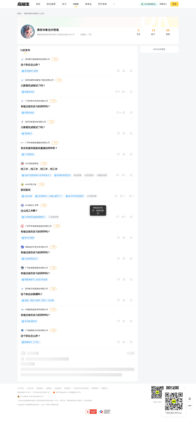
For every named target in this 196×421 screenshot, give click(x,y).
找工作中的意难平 (76, 196)
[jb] (91, 411)
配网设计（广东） (32, 342)
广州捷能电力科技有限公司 (36, 330)
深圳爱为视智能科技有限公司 (37, 59)
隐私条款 (40, 388)
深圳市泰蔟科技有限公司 (35, 122)
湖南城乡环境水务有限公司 (36, 247)
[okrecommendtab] (76, 4)
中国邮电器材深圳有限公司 (36, 310)
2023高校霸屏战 (31, 164)
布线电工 (28, 134)
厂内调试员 (29, 154)
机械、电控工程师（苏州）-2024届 (39, 300)
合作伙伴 (30, 388)
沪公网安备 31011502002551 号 (30, 397)
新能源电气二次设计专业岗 (35, 280)
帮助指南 (95, 388)
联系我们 (67, 388)
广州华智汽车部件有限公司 (36, 101)
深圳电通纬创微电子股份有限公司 (39, 80)
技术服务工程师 (31, 71)
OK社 (19, 13)
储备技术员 (29, 92)
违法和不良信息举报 (81, 388)
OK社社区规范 (159, 49)
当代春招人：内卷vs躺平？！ (50, 196)
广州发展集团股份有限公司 (36, 268)
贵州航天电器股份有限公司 (36, 289)
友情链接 (58, 388)
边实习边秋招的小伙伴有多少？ (37, 175)
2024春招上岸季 (31, 205)
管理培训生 (29, 113)
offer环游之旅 (30, 184)
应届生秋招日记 (64, 175)
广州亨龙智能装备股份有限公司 (38, 226)
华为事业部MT (30, 321)
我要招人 (163, 4)
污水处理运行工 (31, 259)
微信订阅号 (157, 402)
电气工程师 (29, 238)
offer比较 (28, 196)
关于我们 (20, 388)
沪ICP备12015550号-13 (41, 392)
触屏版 (48, 388)
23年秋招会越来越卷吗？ (34, 217)
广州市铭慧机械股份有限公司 (37, 143)
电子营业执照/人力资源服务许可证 (67, 392)
